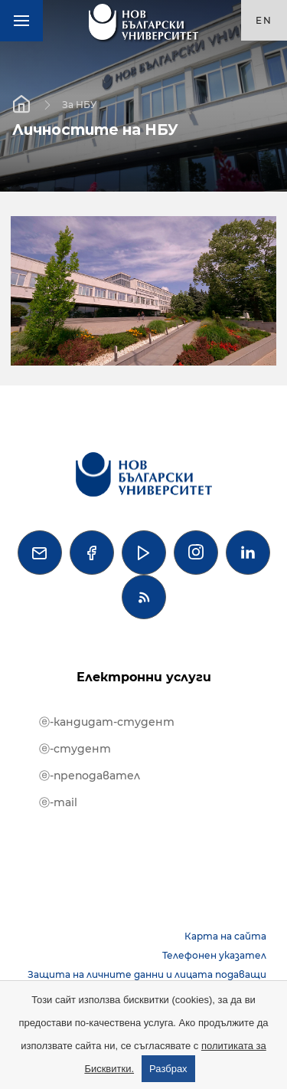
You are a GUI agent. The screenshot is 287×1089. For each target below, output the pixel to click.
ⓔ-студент (75, 749)
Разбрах (168, 1068)
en (264, 20)
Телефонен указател (214, 955)
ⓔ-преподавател (89, 775)
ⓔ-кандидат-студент (106, 722)
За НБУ (79, 104)
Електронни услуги (144, 677)
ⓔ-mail (58, 802)
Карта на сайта (225, 936)
